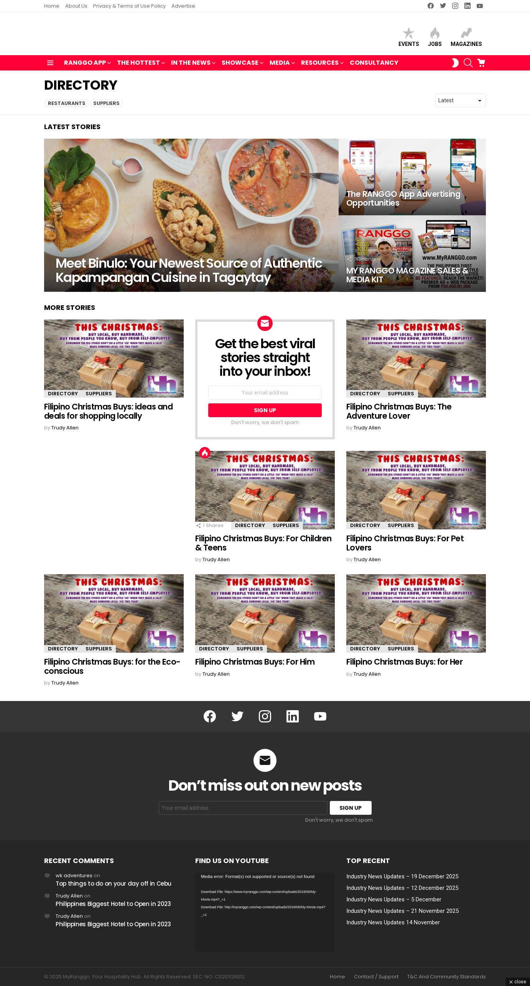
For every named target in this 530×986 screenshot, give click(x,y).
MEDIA (280, 67)
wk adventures (74, 875)
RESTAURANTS (67, 106)
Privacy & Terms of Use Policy (129, 6)
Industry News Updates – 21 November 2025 (402, 910)
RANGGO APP (85, 67)
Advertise (183, 6)
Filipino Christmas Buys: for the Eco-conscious (112, 669)
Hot (205, 456)
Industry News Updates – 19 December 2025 (402, 876)
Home (51, 6)
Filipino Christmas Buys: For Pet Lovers (405, 546)
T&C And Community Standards (446, 977)
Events (408, 38)
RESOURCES (320, 67)
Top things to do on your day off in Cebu (113, 884)
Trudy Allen (69, 895)
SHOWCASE (240, 67)
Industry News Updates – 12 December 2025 (402, 887)
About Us (76, 6)
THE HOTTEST (138, 67)
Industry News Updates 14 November (393, 922)
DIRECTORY (63, 397)
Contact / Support (376, 977)
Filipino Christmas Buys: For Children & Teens (263, 546)
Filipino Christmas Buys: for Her (404, 664)
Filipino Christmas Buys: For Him (254, 664)
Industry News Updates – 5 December (393, 899)
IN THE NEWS (191, 67)
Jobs (435, 38)
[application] (265, 912)
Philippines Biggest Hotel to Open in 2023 (113, 904)
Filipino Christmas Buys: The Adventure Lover (398, 415)
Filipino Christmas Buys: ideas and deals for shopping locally (108, 415)
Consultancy (374, 66)
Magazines (466, 38)
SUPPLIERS (106, 106)
